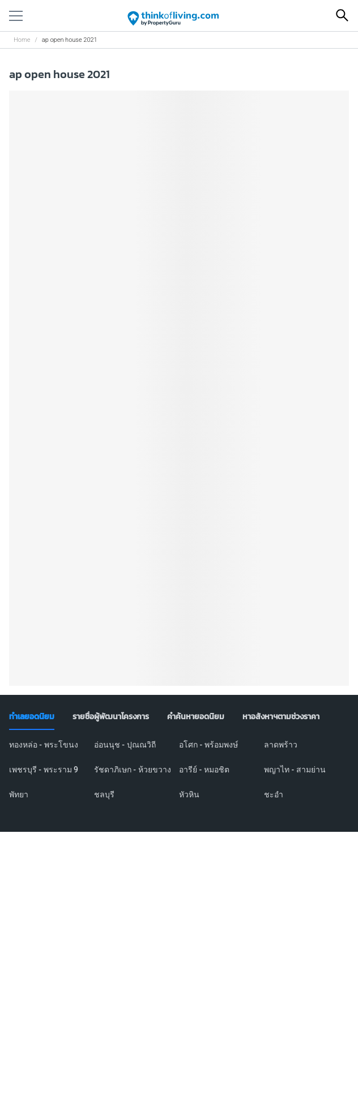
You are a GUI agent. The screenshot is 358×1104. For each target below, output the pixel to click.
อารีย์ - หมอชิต (204, 769)
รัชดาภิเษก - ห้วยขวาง (132, 769)
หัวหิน (189, 794)
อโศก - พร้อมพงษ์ (208, 744)
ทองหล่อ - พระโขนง (43, 744)
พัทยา (18, 794)
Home (22, 40)
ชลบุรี (104, 794)
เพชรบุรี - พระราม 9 (43, 769)
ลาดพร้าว (280, 744)
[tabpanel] (179, 776)
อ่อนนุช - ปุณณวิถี (125, 744)
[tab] (31, 717)
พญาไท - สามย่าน (295, 769)
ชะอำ (273, 794)
